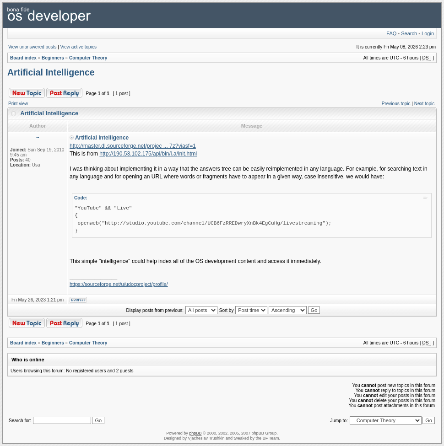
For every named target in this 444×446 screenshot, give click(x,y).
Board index (23, 57)
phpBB (195, 433)
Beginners (53, 57)
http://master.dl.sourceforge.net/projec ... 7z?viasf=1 (133, 146)
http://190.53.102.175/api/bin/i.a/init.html (148, 153)
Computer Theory (88, 57)
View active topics (78, 46)
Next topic (424, 103)
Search (409, 33)
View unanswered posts (32, 46)
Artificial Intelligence (51, 72)
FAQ (391, 33)
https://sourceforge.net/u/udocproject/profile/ (119, 284)
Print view (18, 103)
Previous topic (396, 103)
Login (428, 33)
